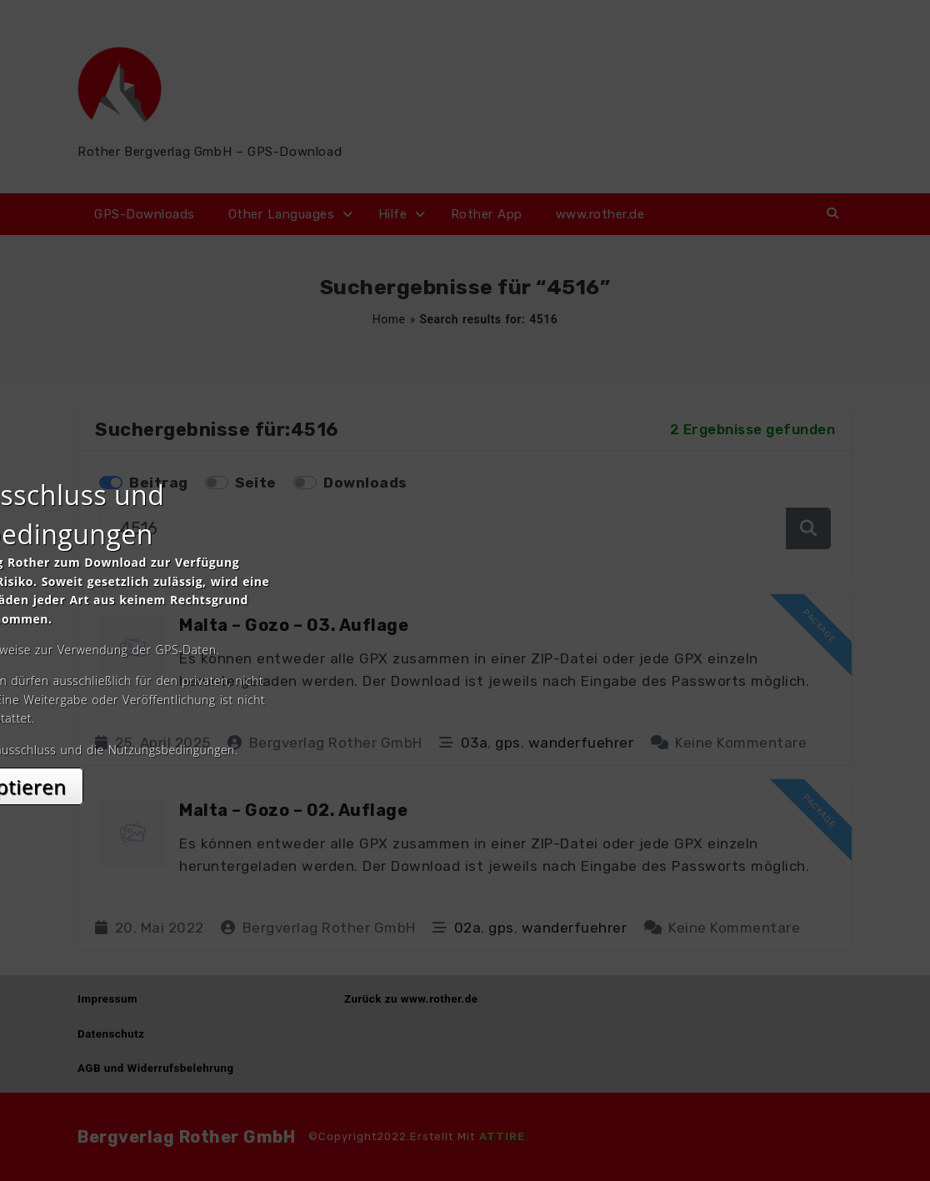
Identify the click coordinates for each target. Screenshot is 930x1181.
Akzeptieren (465, 739)
